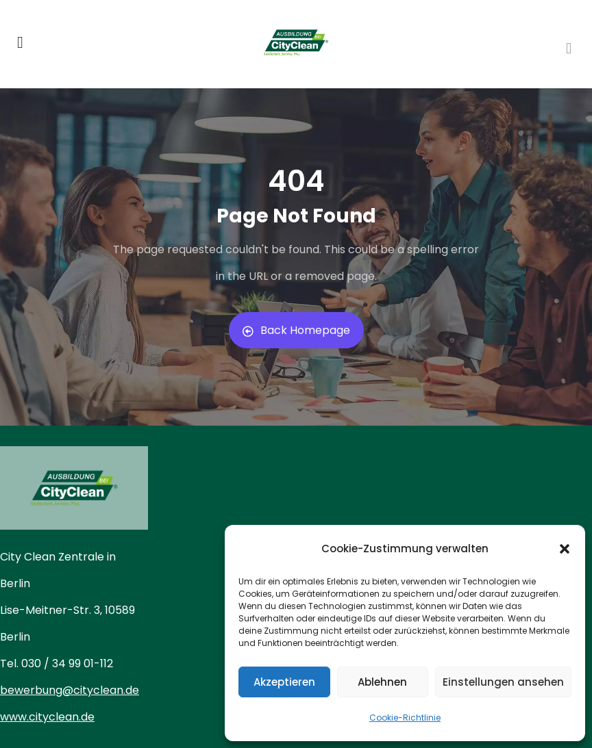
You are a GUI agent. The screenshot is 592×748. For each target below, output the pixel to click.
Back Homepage (296, 330)
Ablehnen (382, 682)
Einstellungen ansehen (503, 682)
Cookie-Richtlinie (405, 717)
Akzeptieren (284, 682)
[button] (564, 549)
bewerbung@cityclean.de (69, 690)
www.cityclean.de (47, 717)
